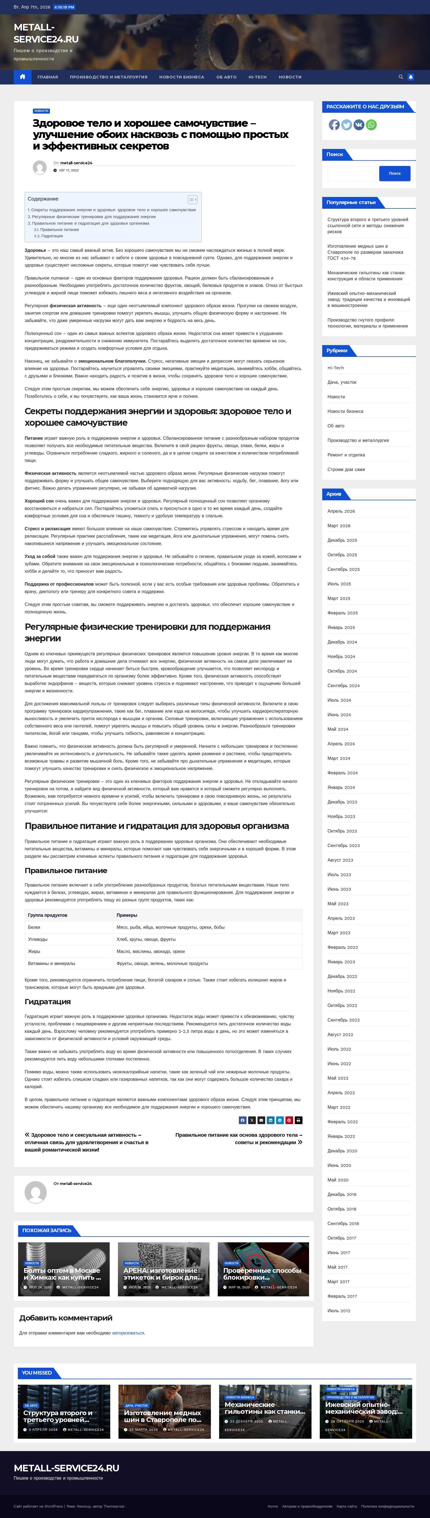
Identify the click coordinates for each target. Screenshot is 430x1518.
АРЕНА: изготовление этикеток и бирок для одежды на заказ (160, 1277)
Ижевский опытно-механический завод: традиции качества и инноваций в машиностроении (369, 299)
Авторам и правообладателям (307, 1506)
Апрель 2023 (341, 918)
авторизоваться (128, 1333)
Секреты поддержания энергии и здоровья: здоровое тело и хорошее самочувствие (113, 209)
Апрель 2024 (341, 743)
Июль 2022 (339, 1049)
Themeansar (114, 1506)
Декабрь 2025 (342, 540)
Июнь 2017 (339, 1252)
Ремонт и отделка (346, 455)
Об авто (226, 77)
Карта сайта (347, 1506)
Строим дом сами (346, 469)
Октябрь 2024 (342, 671)
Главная (48, 77)
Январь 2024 (341, 787)
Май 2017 (338, 1267)
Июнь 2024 (339, 714)
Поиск (334, 154)
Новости (290, 77)
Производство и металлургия (108, 77)
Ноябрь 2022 (341, 991)
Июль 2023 (339, 874)
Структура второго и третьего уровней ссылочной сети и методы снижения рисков (368, 225)
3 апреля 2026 (44, 1430)
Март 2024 (339, 758)
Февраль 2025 (343, 613)
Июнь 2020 (340, 1165)
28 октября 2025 (348, 1421)
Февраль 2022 (343, 1121)
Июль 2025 (339, 583)
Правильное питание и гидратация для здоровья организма (90, 223)
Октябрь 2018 (342, 1209)
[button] (401, 77)
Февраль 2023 (343, 947)
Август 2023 (340, 860)
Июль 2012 (339, 1310)
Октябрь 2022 (342, 1005)
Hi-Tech (258, 77)
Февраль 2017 (342, 1296)
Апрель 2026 (341, 511)
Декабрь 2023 (342, 802)
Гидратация (52, 236)
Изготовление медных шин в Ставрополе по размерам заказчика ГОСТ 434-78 (365, 252)
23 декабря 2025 (247, 1421)
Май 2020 (338, 1180)
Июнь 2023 (339, 889)
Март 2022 (339, 1107)
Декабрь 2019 (342, 1194)
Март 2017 (339, 1281)
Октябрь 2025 (342, 554)
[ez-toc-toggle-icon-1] (190, 201)
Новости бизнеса (181, 77)
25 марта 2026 (144, 1430)
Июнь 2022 (339, 1063)
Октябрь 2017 (342, 1238)
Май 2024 (338, 729)
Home (273, 1506)
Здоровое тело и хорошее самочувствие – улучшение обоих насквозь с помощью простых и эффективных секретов (160, 135)
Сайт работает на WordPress (39, 1506)
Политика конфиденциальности (387, 1506)
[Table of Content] (192, 199)
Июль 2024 (339, 700)
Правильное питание (59, 229)
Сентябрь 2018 (343, 1223)
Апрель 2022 (341, 1092)
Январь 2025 (341, 627)
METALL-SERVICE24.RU (66, 1468)
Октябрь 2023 (342, 831)
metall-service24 (76, 162)
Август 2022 (340, 1034)
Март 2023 (339, 932)
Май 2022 (338, 1078)
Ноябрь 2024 (341, 656)
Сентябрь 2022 (344, 1020)
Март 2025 (339, 598)
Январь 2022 (341, 1136)
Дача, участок (342, 382)
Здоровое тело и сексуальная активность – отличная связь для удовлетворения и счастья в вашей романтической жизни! (86, 1142)
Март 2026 (339, 525)
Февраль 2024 (343, 772)
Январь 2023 (341, 961)
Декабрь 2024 (342, 642)
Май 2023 (338, 903)
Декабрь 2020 (343, 1150)
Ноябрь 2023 (341, 816)
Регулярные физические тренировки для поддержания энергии (94, 216)
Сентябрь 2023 (344, 845)
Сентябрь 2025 (344, 569)
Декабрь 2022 (342, 976)
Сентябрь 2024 (344, 685)
